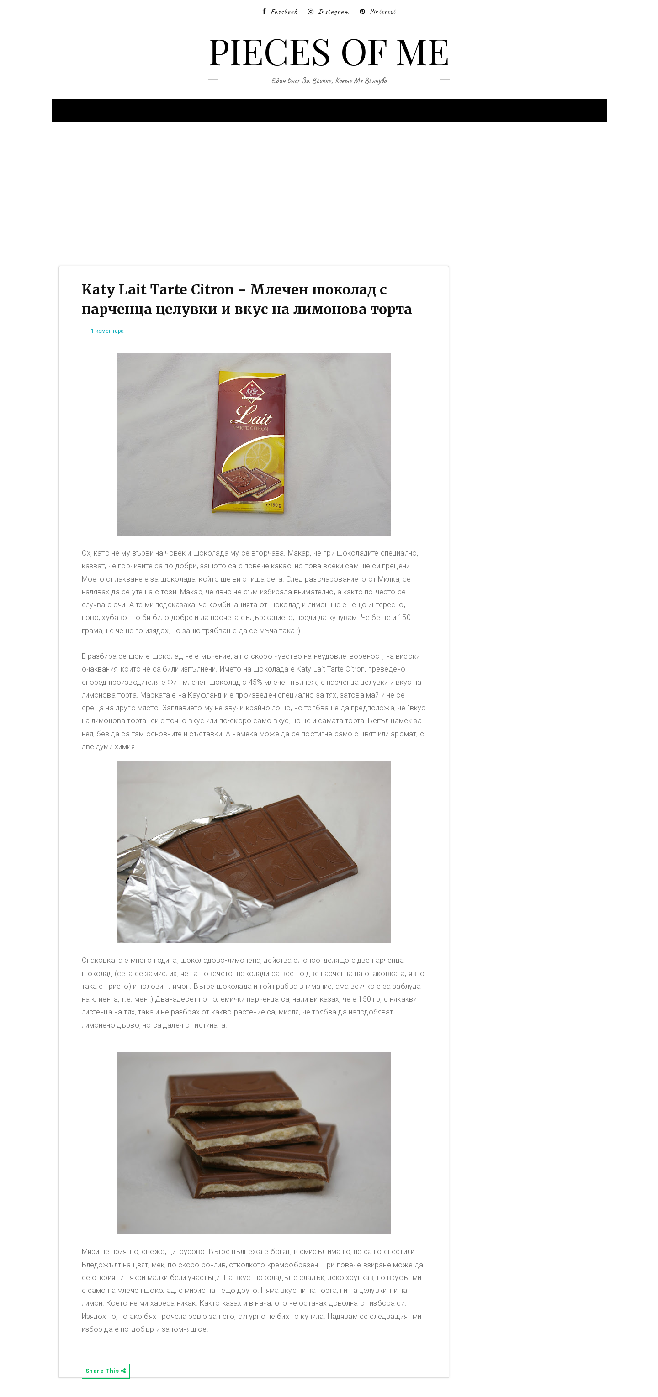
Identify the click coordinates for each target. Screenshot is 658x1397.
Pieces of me (329, 50)
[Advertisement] (326, 193)
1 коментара (107, 331)
